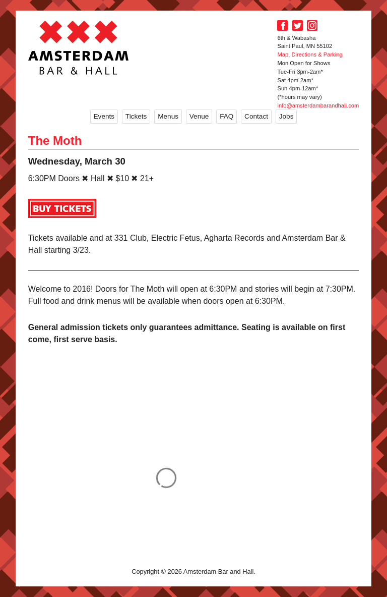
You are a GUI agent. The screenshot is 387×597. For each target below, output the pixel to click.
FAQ (226, 116)
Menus (168, 116)
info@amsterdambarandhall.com (318, 105)
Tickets (136, 116)
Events (104, 116)
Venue (199, 116)
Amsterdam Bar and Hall (78, 47)
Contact (256, 116)
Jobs (286, 116)
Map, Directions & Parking (309, 54)
